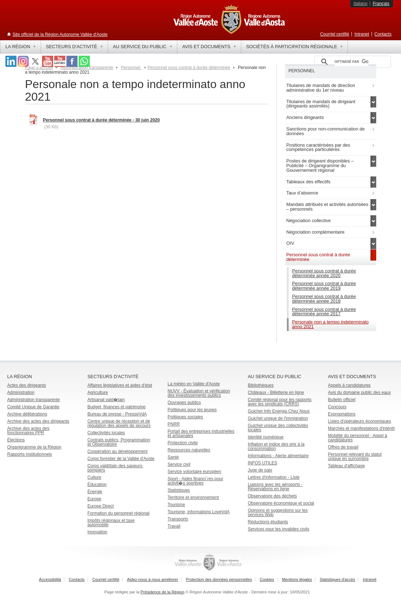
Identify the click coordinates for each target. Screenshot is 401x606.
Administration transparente (33, 399)
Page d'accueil (39, 67)
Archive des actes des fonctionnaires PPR (28, 430)
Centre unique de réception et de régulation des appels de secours (118, 423)
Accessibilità (50, 579)
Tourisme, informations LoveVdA (199, 511)
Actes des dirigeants (26, 385)
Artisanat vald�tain (106, 399)
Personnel (131, 67)
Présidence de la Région (163, 592)
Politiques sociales (185, 416)
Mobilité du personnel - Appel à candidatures (357, 437)
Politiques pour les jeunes (192, 409)
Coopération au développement (117, 451)
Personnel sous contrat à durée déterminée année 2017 (324, 312)
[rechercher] (351, 62)
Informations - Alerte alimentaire (278, 455)
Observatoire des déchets (272, 496)
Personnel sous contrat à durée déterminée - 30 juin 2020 (101, 120)
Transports (178, 519)
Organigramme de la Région (34, 447)
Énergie (94, 491)
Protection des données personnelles (219, 579)
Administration (20, 392)
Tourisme (176, 504)
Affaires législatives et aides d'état (119, 385)
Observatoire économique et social (281, 503)
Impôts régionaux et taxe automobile (110, 522)
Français (381, 3)
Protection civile (183, 442)
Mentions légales (297, 579)
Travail (174, 526)
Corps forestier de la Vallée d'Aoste (120, 458)
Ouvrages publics (184, 402)
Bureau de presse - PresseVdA (116, 414)
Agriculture (97, 392)
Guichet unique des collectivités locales (278, 427)
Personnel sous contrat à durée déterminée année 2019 (324, 286)
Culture (94, 477)
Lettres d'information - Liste (273, 477)
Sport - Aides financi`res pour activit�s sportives (195, 481)
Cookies (267, 579)
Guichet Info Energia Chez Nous (278, 411)
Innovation (97, 531)
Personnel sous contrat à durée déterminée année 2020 (324, 273)
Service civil (179, 464)
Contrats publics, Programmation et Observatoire (118, 442)
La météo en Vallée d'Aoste (194, 383)
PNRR (174, 424)
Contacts (382, 34)
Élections (16, 439)
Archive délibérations (27, 414)
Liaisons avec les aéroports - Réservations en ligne (275, 486)
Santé (173, 457)
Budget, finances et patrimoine (116, 406)
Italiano (361, 3)
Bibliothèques (261, 385)
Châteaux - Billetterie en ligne (276, 392)
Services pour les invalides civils (278, 529)
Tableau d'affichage (346, 465)
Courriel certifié (334, 34)
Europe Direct (100, 506)
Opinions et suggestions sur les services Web (278, 512)
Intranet (361, 34)
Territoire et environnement (193, 497)
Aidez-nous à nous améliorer (152, 579)
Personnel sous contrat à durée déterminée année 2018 (324, 299)
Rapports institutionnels (29, 454)
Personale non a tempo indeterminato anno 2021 (330, 324)
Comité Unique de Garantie (33, 406)
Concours (337, 406)
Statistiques (179, 490)
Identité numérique (265, 437)
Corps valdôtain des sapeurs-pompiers (115, 468)
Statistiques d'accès (337, 579)
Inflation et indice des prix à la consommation (276, 446)
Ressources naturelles (189, 450)
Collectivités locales (106, 432)
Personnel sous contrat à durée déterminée (189, 67)
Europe (94, 498)
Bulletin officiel (342, 399)
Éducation (96, 484)
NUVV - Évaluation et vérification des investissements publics (199, 393)
